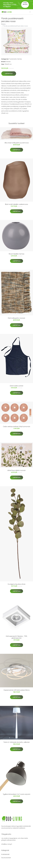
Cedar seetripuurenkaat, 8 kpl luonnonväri (16, 426)
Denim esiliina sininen (16, 386)
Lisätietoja (8, 73)
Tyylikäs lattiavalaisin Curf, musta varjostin (16, 794)
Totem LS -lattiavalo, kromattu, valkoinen (16, 742)
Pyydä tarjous (25, 3)
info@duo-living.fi (6, 844)
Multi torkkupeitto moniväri (16, 318)
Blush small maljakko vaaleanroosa (16, 204)
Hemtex (19, 59)
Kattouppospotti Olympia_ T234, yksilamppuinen (16, 637)
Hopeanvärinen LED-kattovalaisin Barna (16, 690)
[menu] (30, 12)
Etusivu (3, 24)
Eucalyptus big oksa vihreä (16, 584)
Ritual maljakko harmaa (16, 254)
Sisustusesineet (6, 857)
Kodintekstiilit (5, 854)
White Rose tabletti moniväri (16, 470)
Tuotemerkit (13, 59)
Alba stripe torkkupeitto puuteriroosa (16, 143)
